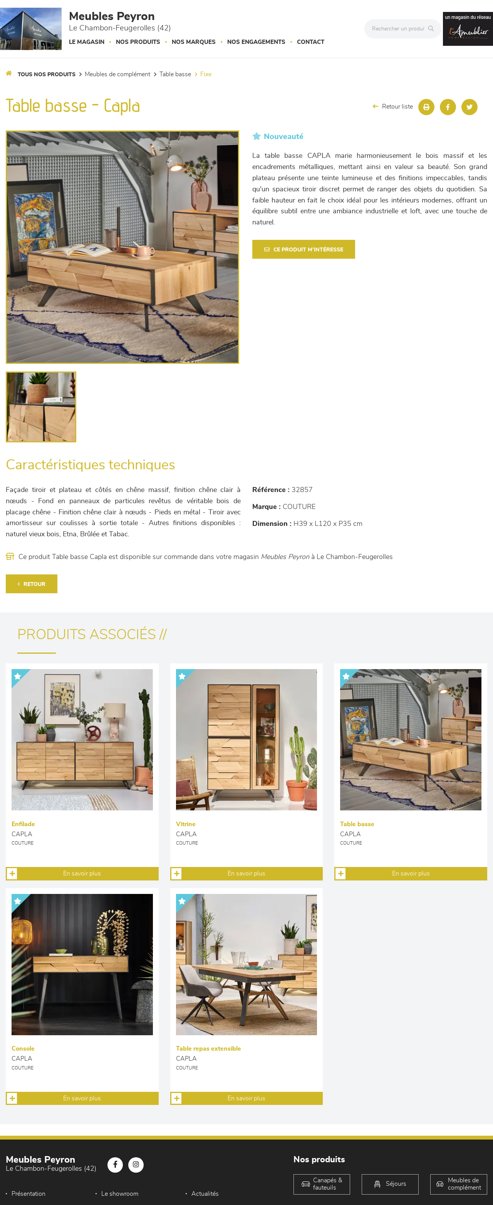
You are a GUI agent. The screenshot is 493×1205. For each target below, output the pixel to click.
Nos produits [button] (138, 42)
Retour (31, 584)
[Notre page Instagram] (136, 1165)
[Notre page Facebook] (115, 1165)
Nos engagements (256, 42)
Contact (310, 42)
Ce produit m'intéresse (303, 250)
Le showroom (119, 1194)
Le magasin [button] (86, 42)
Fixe (205, 74)
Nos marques (194, 42)
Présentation (28, 1194)
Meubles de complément (117, 74)
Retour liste (393, 106)
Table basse (175, 74)
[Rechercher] (432, 28)
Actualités (205, 1194)
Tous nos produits (46, 74)
